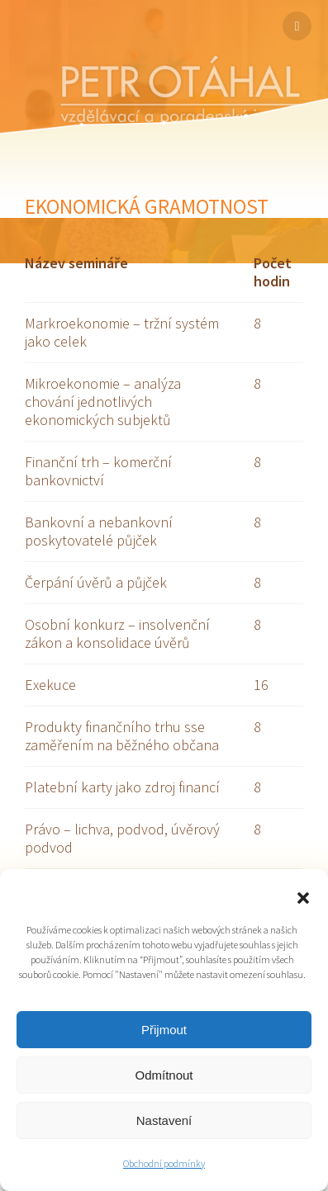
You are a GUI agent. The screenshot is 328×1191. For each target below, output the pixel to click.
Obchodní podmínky (164, 1163)
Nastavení (164, 1120)
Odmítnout (164, 1075)
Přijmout (164, 1030)
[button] (303, 898)
